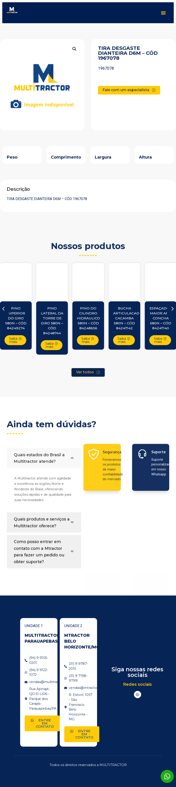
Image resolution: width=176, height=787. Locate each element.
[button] (163, 12)
